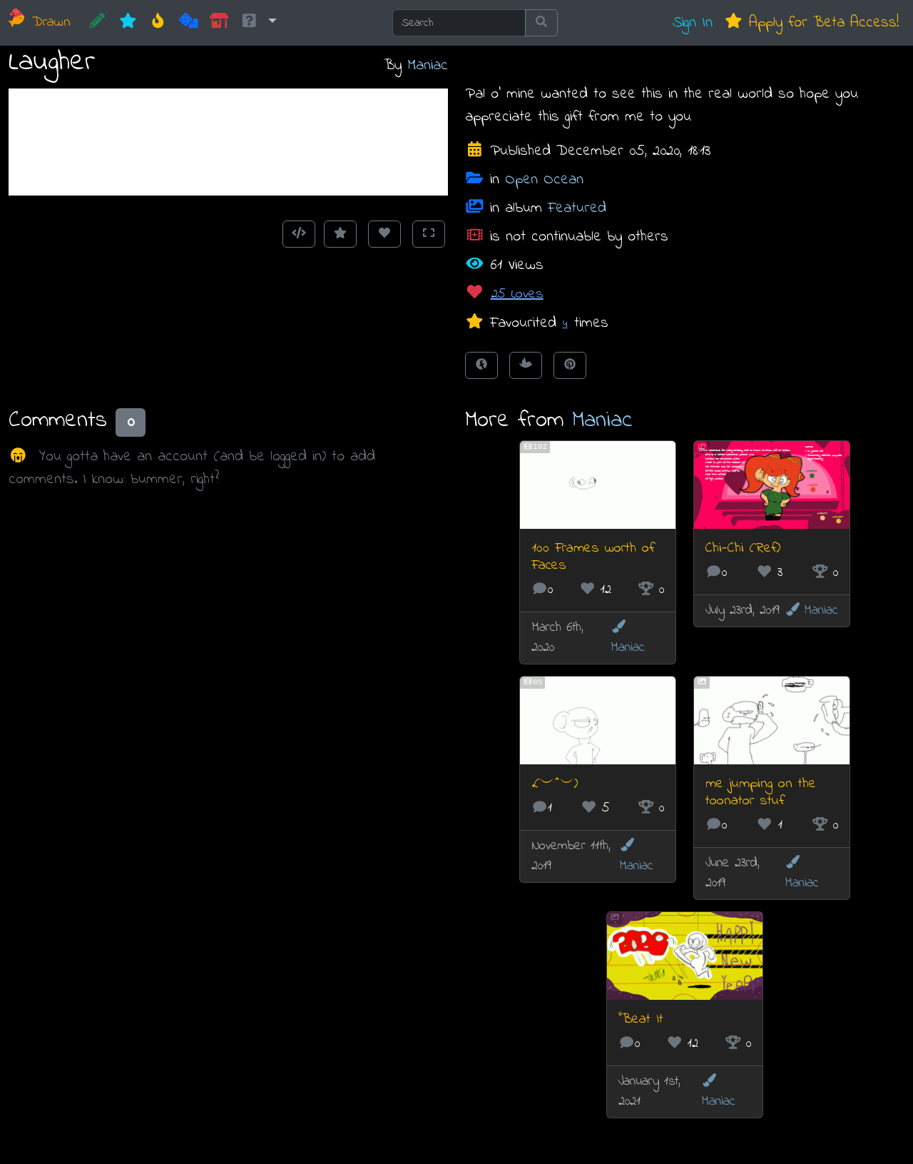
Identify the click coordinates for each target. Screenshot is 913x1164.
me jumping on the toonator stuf (760, 792)
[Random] (188, 23)
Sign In (693, 22)
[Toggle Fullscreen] (428, 234)
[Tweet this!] (525, 365)
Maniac (427, 65)
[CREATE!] (97, 23)
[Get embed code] (298, 234)
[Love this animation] (384, 234)
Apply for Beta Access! (811, 22)
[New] (128, 23)
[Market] (219, 23)
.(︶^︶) (554, 784)
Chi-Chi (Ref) (742, 548)
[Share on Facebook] (481, 365)
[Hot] (158, 23)
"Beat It (640, 1019)
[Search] (459, 22)
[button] (258, 23)
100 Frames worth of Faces (593, 557)
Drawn (40, 22)
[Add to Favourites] (340, 234)
